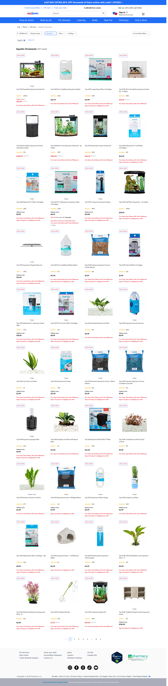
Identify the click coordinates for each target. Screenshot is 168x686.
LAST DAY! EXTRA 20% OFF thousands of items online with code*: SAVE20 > (83, 2)
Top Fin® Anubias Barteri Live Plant (97, 323)
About (69, 652)
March (25, 27)
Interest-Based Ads (90, 676)
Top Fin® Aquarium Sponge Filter (27, 439)
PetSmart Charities (74, 658)
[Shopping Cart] (146, 14)
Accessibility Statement (53, 655)
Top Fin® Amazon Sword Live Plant (28, 498)
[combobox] (79, 13)
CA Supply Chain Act (108, 676)
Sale (18, 27)
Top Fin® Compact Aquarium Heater (98, 202)
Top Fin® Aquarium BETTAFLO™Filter (98, 439)
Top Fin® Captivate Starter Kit (95, 612)
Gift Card (46, 8)
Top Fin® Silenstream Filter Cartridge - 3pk (31, 556)
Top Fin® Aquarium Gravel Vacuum (131, 323)
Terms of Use (64, 676)
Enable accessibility (32, 8)
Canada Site (92, 655)
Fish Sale (33, 27)
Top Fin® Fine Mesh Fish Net (60, 612)
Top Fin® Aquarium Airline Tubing (96, 498)
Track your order (60, 8)
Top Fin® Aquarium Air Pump (61, 381)
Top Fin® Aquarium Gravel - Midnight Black (66, 498)
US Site (90, 652)
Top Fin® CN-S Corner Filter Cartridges (64, 323)
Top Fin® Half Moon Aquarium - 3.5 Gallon (133, 202)
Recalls (55, 676)
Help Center (24, 655)
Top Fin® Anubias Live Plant (128, 498)
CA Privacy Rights (124, 676)
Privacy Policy (76, 676)
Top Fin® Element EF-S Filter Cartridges (29, 202)
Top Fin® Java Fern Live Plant (26, 381)
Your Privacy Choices (141, 676)
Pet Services (24, 652)
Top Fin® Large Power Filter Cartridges (98, 89)
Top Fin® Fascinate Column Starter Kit (98, 146)
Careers (70, 655)
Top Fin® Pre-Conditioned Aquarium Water (65, 89)
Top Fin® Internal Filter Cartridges (130, 265)
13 (96, 639)
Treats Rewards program (28, 658)
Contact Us (48, 658)
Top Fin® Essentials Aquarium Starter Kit (30, 89)
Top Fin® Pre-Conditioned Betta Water (64, 265)
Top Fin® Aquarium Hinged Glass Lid (29, 265)
